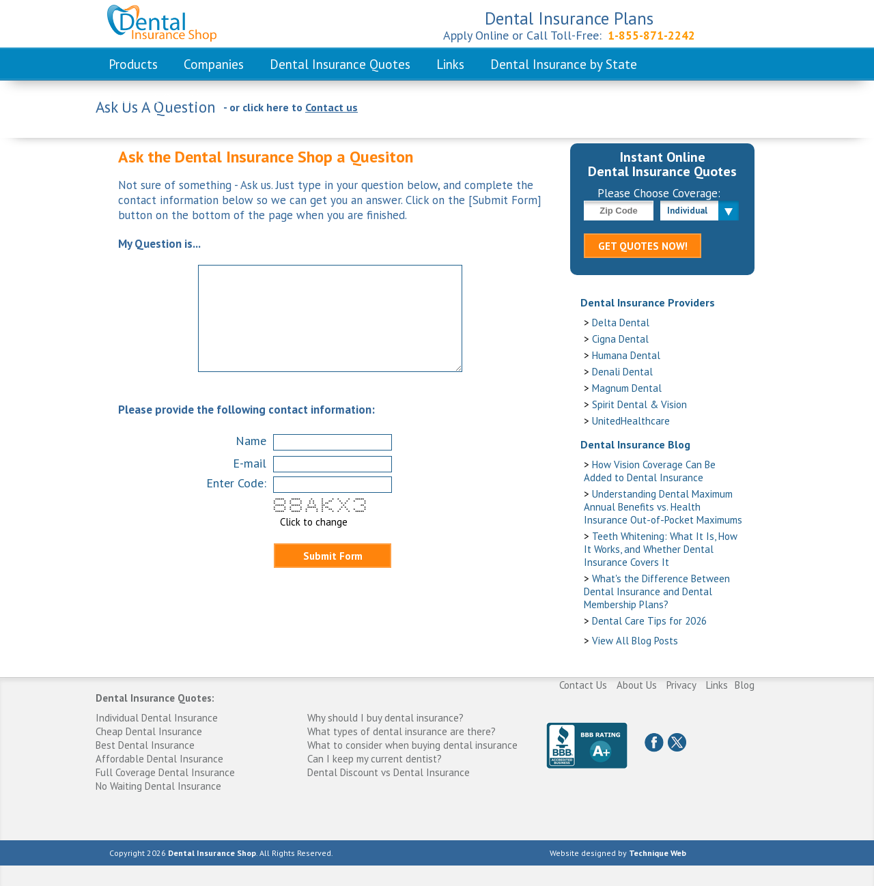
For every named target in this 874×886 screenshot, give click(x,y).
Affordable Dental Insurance (159, 758)
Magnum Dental (627, 388)
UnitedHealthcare (631, 420)
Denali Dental (622, 371)
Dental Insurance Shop (212, 853)
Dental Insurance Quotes (340, 64)
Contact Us (583, 684)
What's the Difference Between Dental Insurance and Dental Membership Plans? (657, 591)
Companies (214, 64)
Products (133, 64)
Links (450, 64)
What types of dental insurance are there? (401, 731)
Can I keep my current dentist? (374, 758)
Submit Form (333, 555)
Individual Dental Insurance (157, 717)
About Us (637, 684)
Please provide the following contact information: (246, 409)
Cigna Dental (620, 338)
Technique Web (657, 853)
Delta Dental (620, 322)
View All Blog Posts (635, 640)
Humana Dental (626, 355)
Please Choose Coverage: (658, 193)
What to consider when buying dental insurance (412, 745)
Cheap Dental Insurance (149, 731)
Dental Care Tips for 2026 (649, 620)
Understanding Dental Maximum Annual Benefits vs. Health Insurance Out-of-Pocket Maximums (663, 506)
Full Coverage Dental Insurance (165, 772)
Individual (687, 210)
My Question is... (159, 243)
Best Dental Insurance (145, 745)
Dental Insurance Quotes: (155, 697)
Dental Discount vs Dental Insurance (388, 772)
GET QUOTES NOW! (643, 246)
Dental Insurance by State (563, 64)
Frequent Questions (163, 98)
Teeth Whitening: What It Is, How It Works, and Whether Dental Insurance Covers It (660, 549)
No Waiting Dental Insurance (158, 786)
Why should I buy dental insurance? (385, 717)
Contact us (331, 107)
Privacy (681, 684)
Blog (745, 684)
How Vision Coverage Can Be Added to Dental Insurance (650, 471)
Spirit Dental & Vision (639, 404)
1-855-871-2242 (651, 35)
